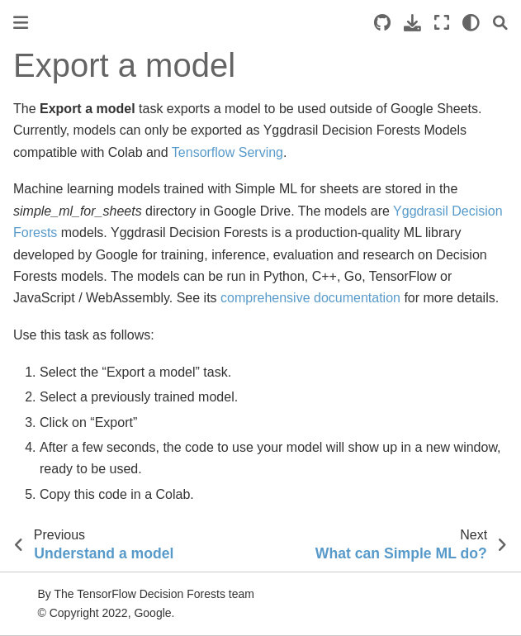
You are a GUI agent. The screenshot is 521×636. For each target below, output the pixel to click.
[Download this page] (412, 23)
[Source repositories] (382, 23)
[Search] (500, 23)
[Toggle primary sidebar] (21, 23)
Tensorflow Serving (227, 152)
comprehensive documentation (310, 298)
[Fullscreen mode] (442, 23)
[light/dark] (471, 23)
